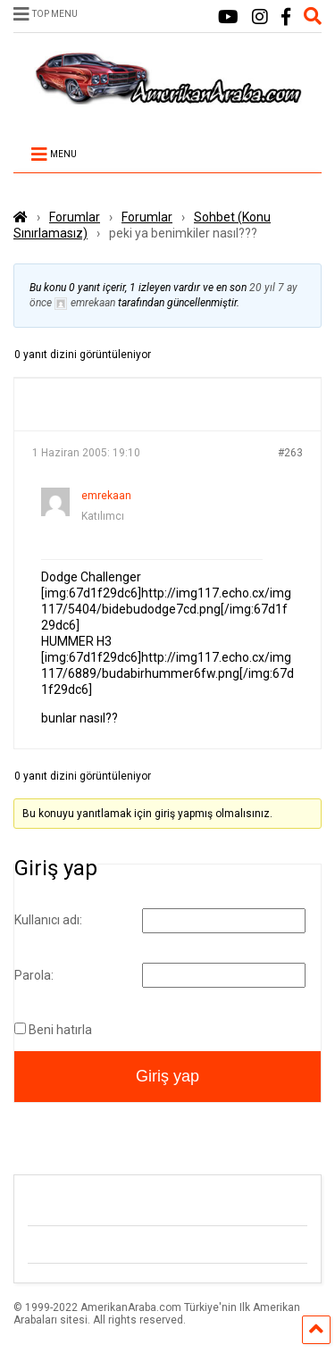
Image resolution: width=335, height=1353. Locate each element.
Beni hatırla (60, 1030)
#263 (290, 453)
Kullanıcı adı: (48, 920)
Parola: (34, 975)
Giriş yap (167, 1076)
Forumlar (74, 217)
